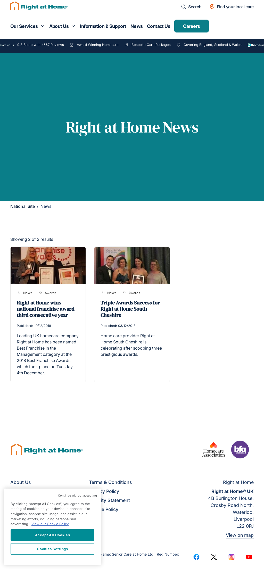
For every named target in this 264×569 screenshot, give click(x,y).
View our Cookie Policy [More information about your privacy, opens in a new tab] (50, 524)
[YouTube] (249, 557)
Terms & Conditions (110, 482)
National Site (22, 206)
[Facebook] (196, 557)
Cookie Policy (103, 509)
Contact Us (158, 26)
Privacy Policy (104, 491)
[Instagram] (231, 557)
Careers (191, 26)
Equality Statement (109, 500)
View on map (240, 535)
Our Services (24, 26)
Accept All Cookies (52, 535)
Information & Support (103, 26)
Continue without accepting (77, 495)
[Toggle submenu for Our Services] (42, 26)
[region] (52, 527)
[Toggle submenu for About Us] (73, 26)
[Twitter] (214, 557)
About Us (59, 26)
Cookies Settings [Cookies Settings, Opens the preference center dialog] (52, 549)
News (136, 26)
